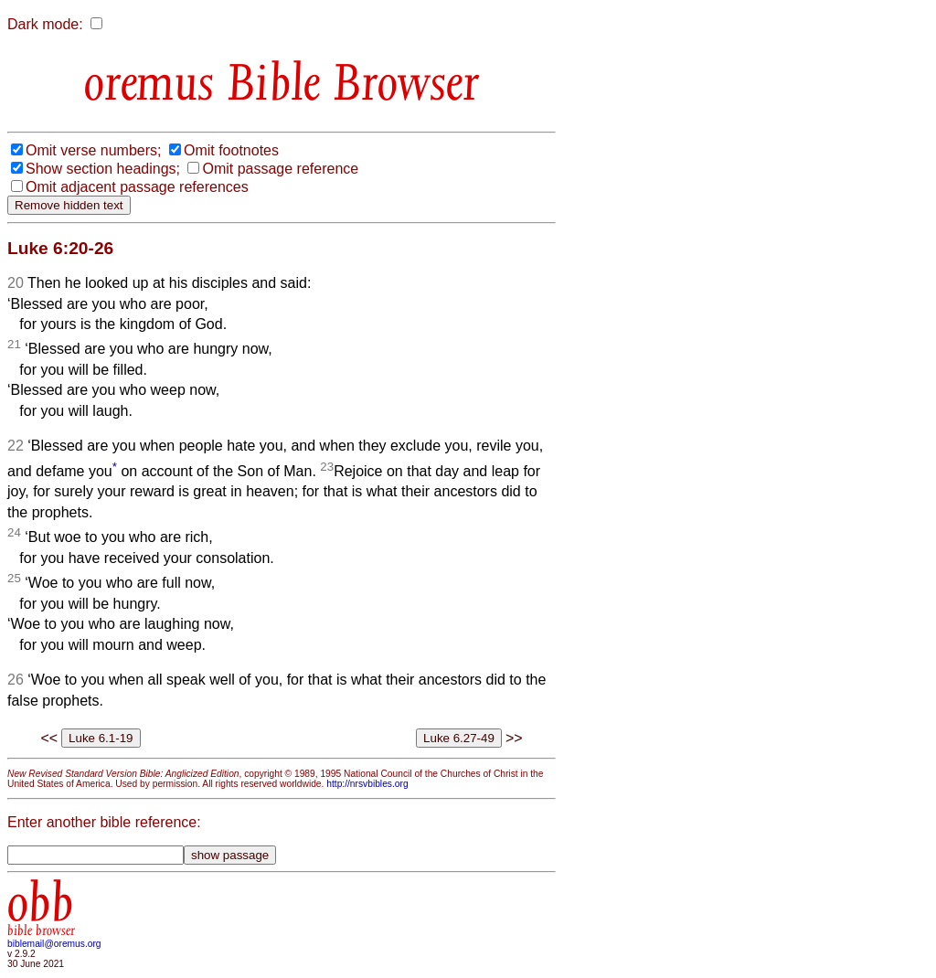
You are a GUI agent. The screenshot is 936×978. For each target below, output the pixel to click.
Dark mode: (45, 24)
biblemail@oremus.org (54, 944)
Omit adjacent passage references (137, 187)
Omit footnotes (231, 150)
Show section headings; (103, 168)
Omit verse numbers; (93, 150)
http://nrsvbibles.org (367, 784)
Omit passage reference (280, 168)
